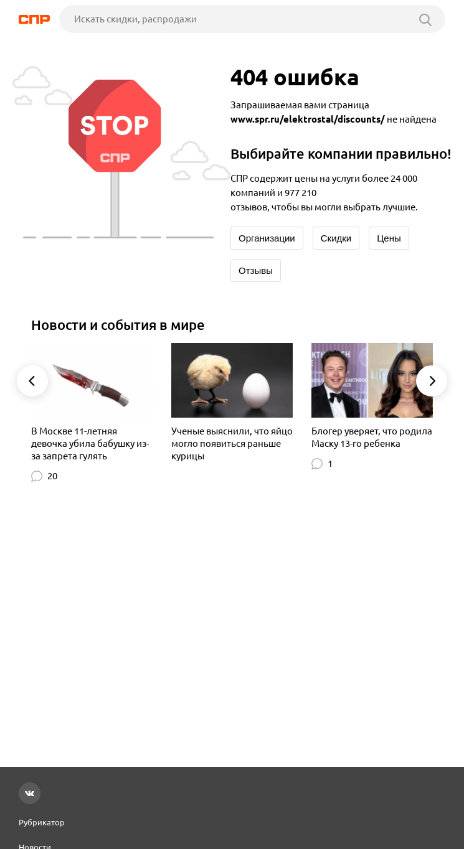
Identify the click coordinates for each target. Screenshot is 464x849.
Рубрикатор (42, 822)
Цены (389, 238)
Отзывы (256, 270)
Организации (267, 238)
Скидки (336, 238)
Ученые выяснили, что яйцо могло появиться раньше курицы (232, 443)
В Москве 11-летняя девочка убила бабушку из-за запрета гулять (90, 443)
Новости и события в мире (118, 324)
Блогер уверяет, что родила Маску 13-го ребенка (371, 437)
